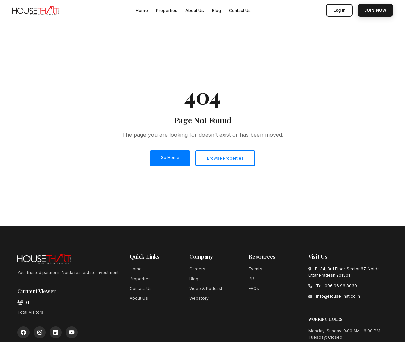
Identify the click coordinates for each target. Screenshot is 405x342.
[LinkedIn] (56, 332)
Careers (197, 268)
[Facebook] (23, 332)
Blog (216, 10)
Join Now (375, 10)
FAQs (254, 288)
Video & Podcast (205, 288)
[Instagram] (40, 332)
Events (255, 268)
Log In (339, 10)
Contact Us (240, 10)
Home (142, 10)
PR (251, 278)
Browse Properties (225, 158)
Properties (166, 10)
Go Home (170, 157)
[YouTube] (72, 332)
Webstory (199, 298)
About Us (194, 10)
